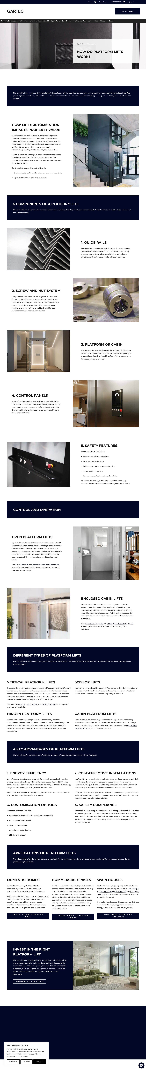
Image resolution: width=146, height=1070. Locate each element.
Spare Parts (55, 21)
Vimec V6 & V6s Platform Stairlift (46, 565)
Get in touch (127, 11)
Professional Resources (83, 21)
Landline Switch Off (42, 21)
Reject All (26, 1062)
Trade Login (103, 2)
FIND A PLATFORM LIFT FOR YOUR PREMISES (73, 920)
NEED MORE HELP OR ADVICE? (33, 990)
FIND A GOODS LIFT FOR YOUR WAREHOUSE (118, 919)
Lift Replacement (26, 21)
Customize (13, 1062)
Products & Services (9, 21)
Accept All (39, 1062)
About (103, 21)
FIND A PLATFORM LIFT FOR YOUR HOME (28, 919)
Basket (92, 2)
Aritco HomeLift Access (27, 704)
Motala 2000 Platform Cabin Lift (120, 624)
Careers (111, 21)
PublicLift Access (48, 704)
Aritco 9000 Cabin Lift (94, 624)
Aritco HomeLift (21, 565)
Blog (96, 21)
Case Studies (66, 21)
